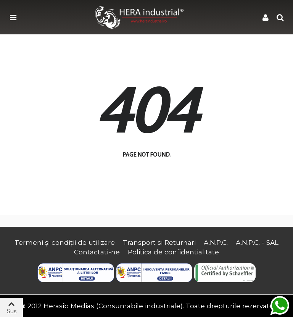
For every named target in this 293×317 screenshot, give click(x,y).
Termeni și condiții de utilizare (64, 242)
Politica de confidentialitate (173, 252)
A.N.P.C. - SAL (257, 242)
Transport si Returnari (159, 242)
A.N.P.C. (216, 242)
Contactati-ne (97, 252)
